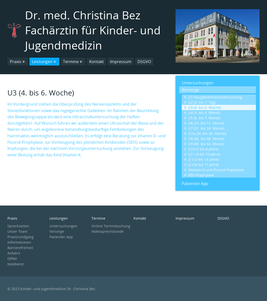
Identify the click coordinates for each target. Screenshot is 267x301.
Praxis (18, 61)
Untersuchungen (197, 83)
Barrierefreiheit (20, 247)
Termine (73, 61)
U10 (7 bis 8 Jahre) (201, 149)
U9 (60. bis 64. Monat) (204, 143)
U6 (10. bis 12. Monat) (204, 123)
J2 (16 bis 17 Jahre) (201, 164)
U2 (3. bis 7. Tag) (200, 102)
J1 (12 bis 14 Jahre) (201, 159)
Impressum (120, 61)
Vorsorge (190, 90)
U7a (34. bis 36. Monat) (205, 133)
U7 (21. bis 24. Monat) (204, 128)
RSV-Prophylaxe (199, 175)
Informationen (19, 242)
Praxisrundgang (20, 236)
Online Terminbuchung (110, 226)
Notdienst (15, 264)
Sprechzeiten (18, 226)
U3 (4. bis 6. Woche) (202, 107)
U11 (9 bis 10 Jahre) (202, 154)
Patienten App (195, 183)
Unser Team (17, 231)
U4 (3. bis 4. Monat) (202, 112)
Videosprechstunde (107, 231)
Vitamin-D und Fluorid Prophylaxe (214, 169)
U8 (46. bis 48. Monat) (204, 138)
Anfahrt (13, 253)
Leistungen (44, 61)
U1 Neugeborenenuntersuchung (213, 97)
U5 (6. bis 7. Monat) (202, 118)
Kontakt (96, 61)
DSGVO (144, 61)
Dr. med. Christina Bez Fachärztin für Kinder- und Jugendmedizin (93, 30)
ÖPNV (12, 258)
